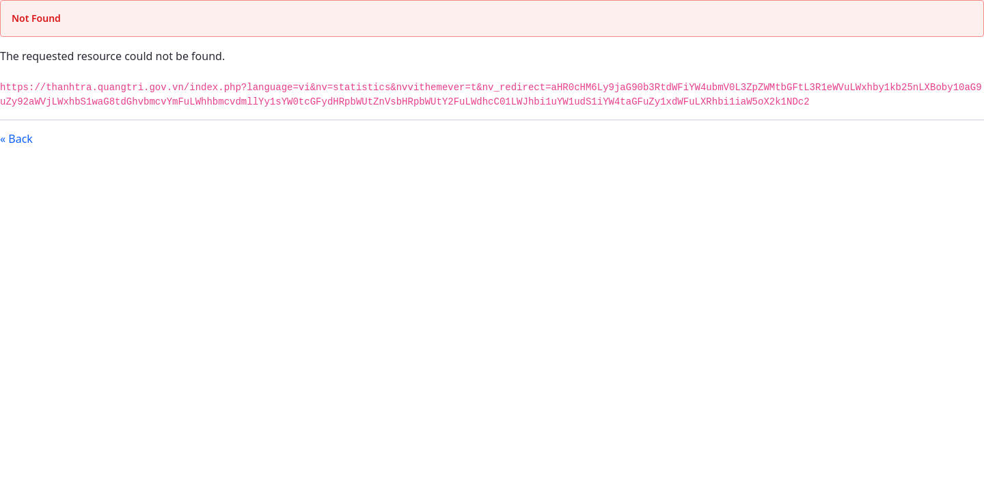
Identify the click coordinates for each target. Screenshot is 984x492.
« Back (16, 138)
